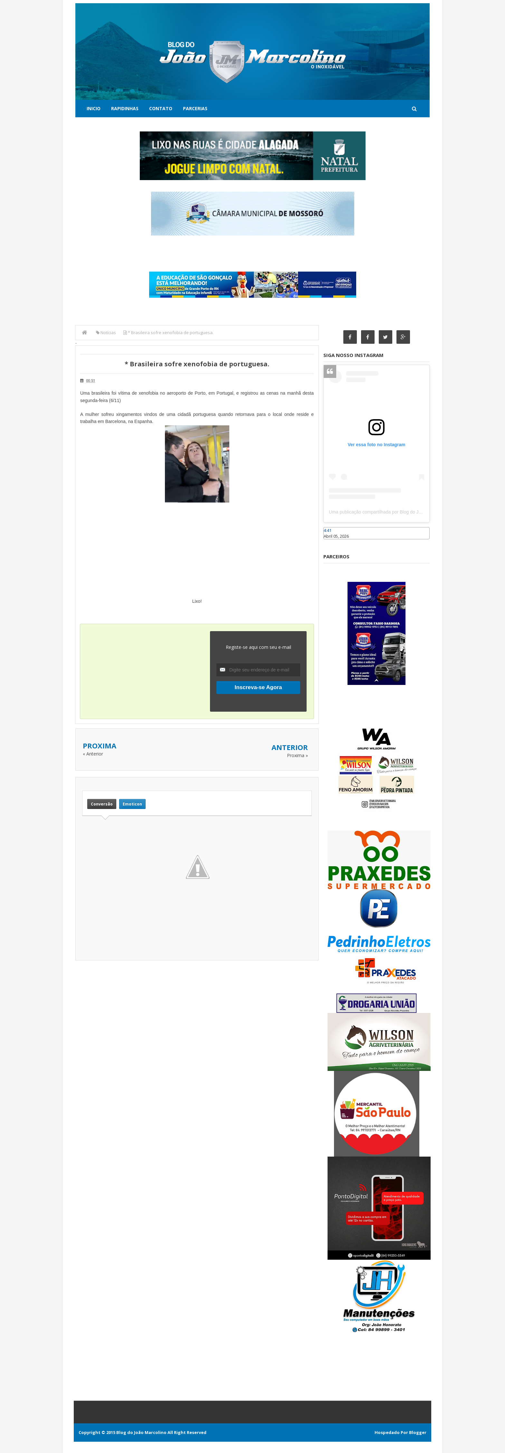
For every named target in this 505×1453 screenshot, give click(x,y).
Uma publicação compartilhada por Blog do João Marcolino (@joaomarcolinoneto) (410, 512)
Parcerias (195, 108)
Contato (160, 108)
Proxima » (297, 755)
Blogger (417, 1432)
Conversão (102, 804)
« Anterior (93, 754)
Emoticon (132, 804)
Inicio (93, 108)
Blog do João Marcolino (141, 1432)
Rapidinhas (124, 108)
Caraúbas (333, 542)
